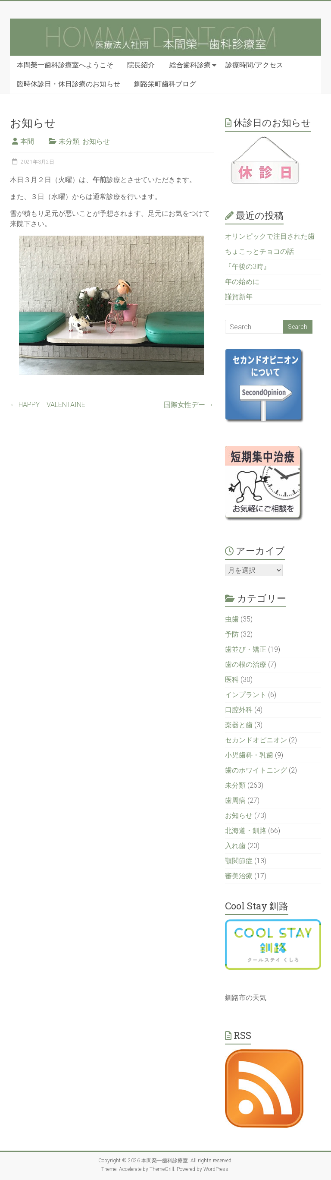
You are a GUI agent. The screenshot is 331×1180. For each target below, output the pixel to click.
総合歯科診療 (190, 65)
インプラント (245, 695)
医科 (232, 679)
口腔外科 (239, 710)
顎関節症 (239, 861)
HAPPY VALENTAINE (47, 405)
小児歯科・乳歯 (249, 755)
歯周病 (235, 800)
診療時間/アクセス (254, 65)
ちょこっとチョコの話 (259, 251)
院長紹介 (141, 65)
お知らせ (96, 141)
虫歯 (232, 619)
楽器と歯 (239, 725)
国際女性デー (189, 405)
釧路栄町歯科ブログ (165, 84)
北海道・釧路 (245, 831)
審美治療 (239, 876)
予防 (232, 634)
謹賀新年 (239, 297)
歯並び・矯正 (245, 649)
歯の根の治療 (245, 664)
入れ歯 (235, 846)
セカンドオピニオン (256, 740)
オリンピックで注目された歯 (270, 236)
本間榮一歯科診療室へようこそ (65, 65)
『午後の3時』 (247, 266)
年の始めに (242, 282)
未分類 (69, 141)
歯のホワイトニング (256, 770)
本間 (27, 141)
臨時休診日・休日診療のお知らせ (68, 84)
